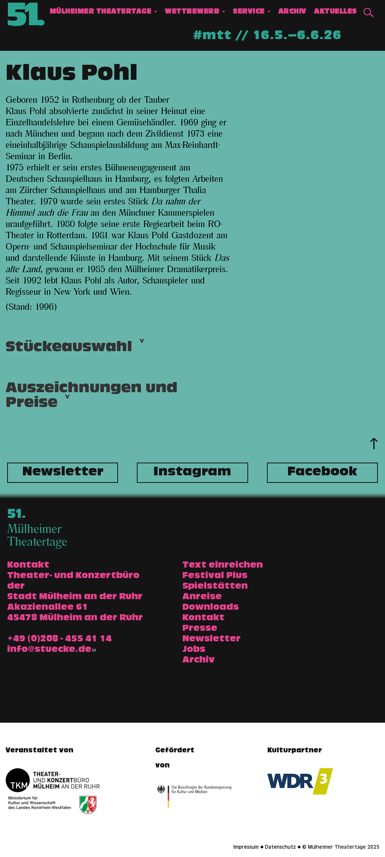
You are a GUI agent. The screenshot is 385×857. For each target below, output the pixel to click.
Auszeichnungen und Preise (91, 398)
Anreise (202, 597)
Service (251, 12)
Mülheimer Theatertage (103, 12)
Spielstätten (215, 586)
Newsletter (62, 472)
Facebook (322, 472)
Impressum (246, 847)
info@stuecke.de (51, 650)
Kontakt (203, 618)
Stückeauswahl (69, 350)
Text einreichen (222, 565)
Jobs (193, 650)
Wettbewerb (195, 12)
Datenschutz (280, 847)
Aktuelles (335, 12)
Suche (368, 13)
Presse (199, 628)
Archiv (292, 12)
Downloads (210, 607)
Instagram (192, 472)
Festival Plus (214, 576)
